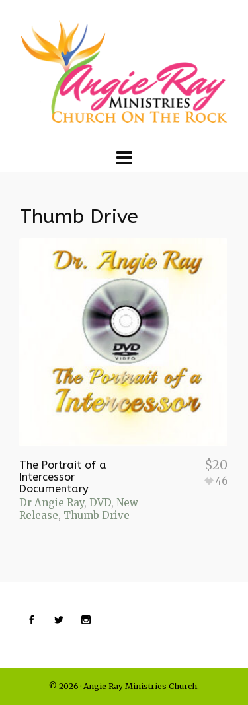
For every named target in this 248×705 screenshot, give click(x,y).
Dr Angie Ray (51, 502)
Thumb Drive (96, 515)
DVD (100, 502)
